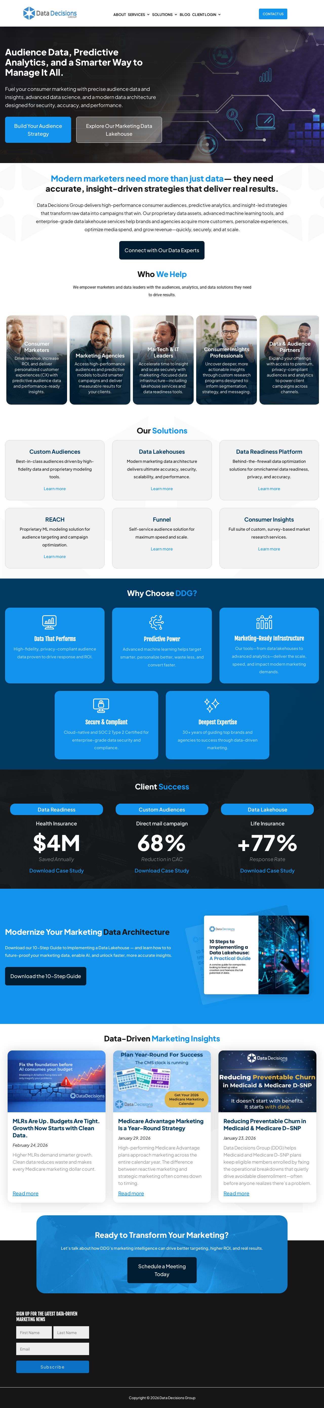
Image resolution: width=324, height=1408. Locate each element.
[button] (45, 976)
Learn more (55, 488)
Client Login (204, 14)
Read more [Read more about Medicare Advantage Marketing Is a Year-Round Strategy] (131, 1193)
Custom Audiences (162, 809)
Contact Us (273, 14)
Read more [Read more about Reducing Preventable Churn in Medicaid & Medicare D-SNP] (236, 1193)
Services (136, 14)
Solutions (162, 14)
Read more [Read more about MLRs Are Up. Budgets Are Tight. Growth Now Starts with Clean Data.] (25, 1193)
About (119, 14)
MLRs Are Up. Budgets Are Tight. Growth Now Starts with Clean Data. (56, 1128)
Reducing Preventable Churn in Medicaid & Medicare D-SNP (265, 1124)
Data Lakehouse (267, 809)
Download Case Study (56, 870)
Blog (185, 14)
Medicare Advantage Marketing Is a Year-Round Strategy (161, 1124)
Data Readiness (56, 809)
